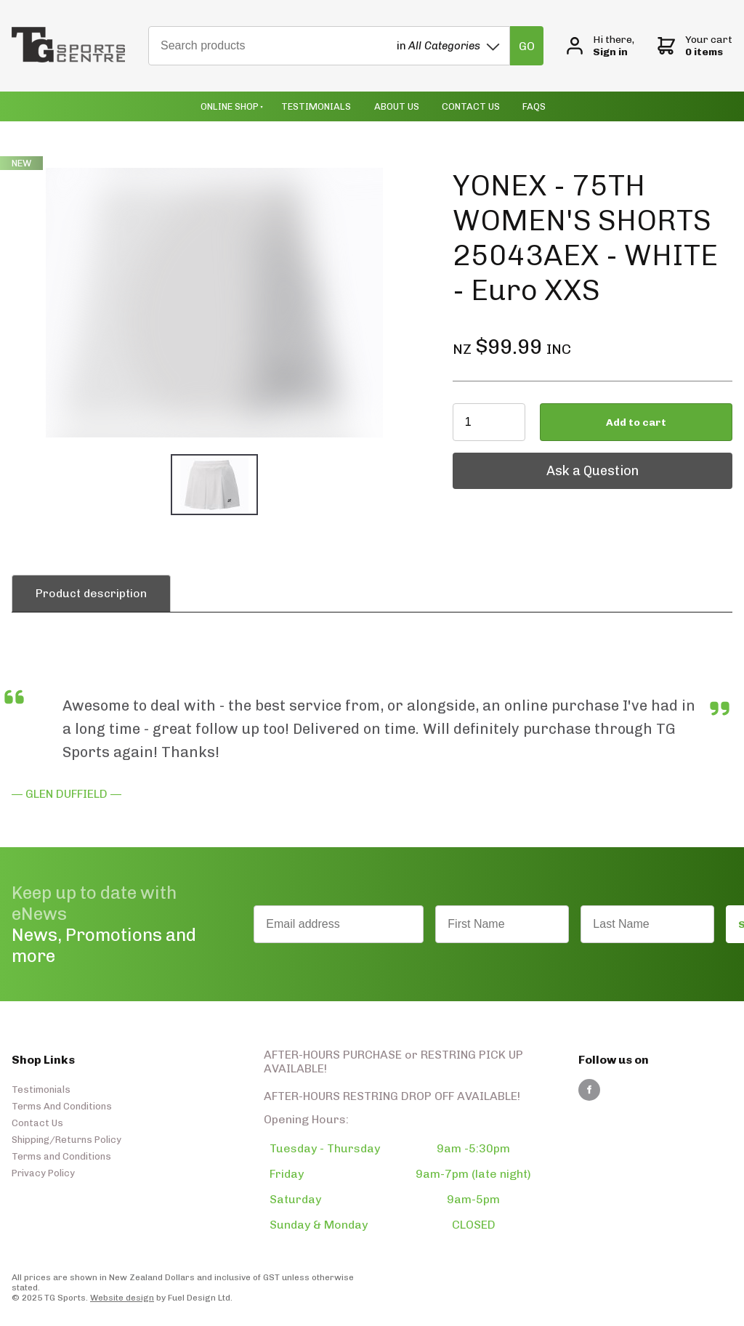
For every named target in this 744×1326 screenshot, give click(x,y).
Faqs (534, 106)
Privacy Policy (43, 1173)
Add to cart (636, 422)
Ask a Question (499, 460)
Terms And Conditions (62, 1106)
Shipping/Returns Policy (66, 1139)
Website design (122, 1298)
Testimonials (316, 106)
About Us (396, 106)
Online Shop (230, 106)
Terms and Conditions (61, 1156)
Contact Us (471, 106)
